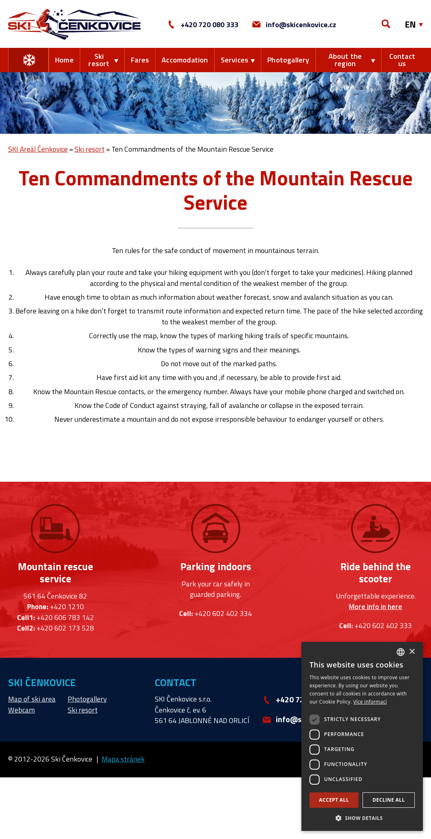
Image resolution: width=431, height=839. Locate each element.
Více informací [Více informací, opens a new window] (370, 701)
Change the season (29, 60)
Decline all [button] (389, 799)
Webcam (21, 709)
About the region (345, 60)
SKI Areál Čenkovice (38, 149)
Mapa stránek (123, 758)
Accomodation (185, 59)
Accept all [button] (334, 799)
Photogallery (288, 59)
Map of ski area (31, 698)
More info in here (375, 606)
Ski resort (98, 60)
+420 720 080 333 (202, 24)
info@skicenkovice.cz (294, 24)
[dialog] (362, 736)
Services (235, 59)
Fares (140, 59)
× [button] (412, 652)
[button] (362, 818)
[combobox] (401, 652)
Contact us (402, 60)
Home (64, 59)
